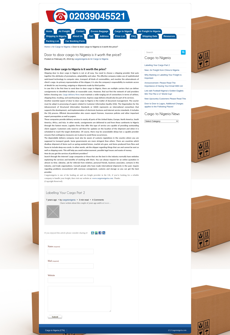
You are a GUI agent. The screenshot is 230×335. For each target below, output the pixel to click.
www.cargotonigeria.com (102, 178)
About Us (77, 36)
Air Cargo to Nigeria (61, 47)
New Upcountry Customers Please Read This (165, 98)
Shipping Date (149, 36)
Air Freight (64, 31)
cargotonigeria (80, 59)
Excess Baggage (99, 31)
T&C (91, 36)
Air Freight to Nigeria (149, 31)
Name (54, 246)
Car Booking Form (75, 41)
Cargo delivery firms (71, 94)
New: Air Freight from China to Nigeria (162, 70)
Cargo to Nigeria (123, 31)
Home (49, 31)
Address (104, 36)
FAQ (133, 36)
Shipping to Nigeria (56, 36)
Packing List (52, 41)
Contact (80, 31)
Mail (53, 261)
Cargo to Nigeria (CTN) (55, 330)
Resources (169, 36)
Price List (120, 36)
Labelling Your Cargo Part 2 (157, 65)
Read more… (105, 203)
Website (51, 275)
